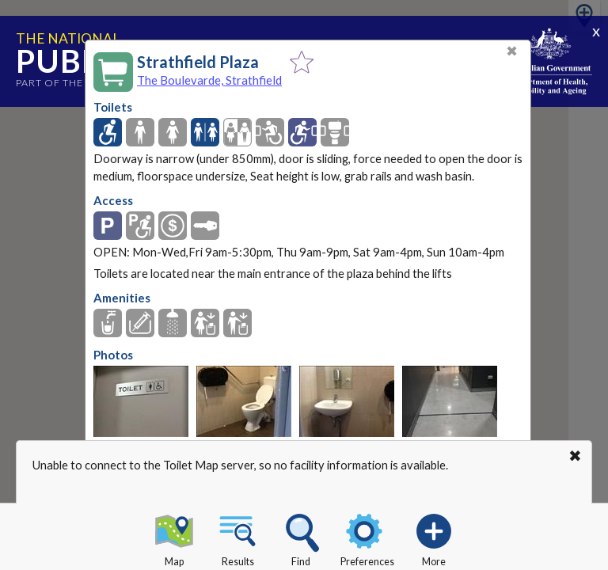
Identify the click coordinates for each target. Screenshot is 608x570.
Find (301, 537)
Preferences (367, 537)
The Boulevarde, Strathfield (209, 80)
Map (174, 537)
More (434, 537)
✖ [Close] (512, 51)
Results (237, 537)
